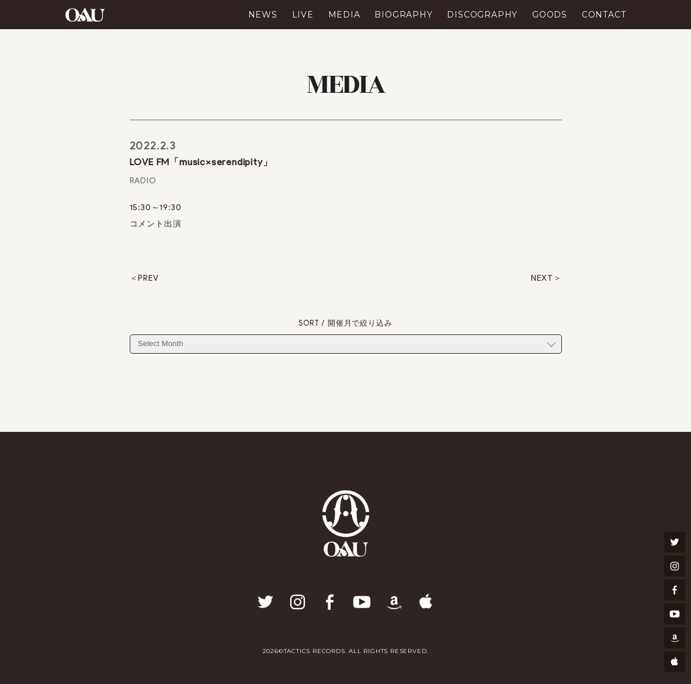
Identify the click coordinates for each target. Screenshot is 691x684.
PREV (148, 278)
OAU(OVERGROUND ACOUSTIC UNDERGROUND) (85, 15)
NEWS (262, 14)
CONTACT (604, 14)
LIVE (303, 14)
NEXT (542, 278)
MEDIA (344, 14)
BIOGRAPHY (403, 14)
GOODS (549, 14)
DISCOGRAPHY (482, 14)
